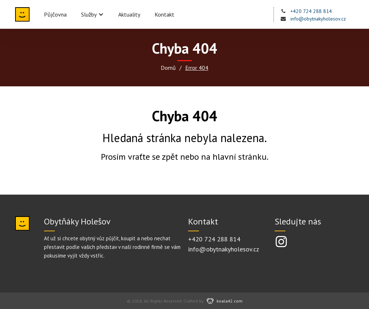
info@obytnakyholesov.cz (318, 18)
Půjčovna (55, 14)
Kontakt (164, 14)
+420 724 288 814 (311, 11)
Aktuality (129, 14)
